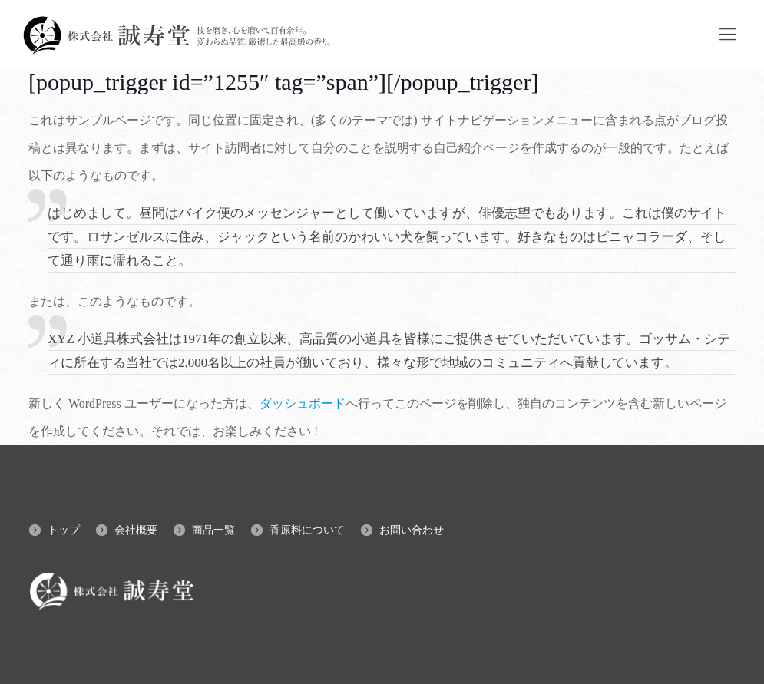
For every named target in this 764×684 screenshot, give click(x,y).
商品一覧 (213, 530)
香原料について (307, 530)
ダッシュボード (303, 403)
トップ (64, 530)
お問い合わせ (411, 530)
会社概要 (135, 530)
